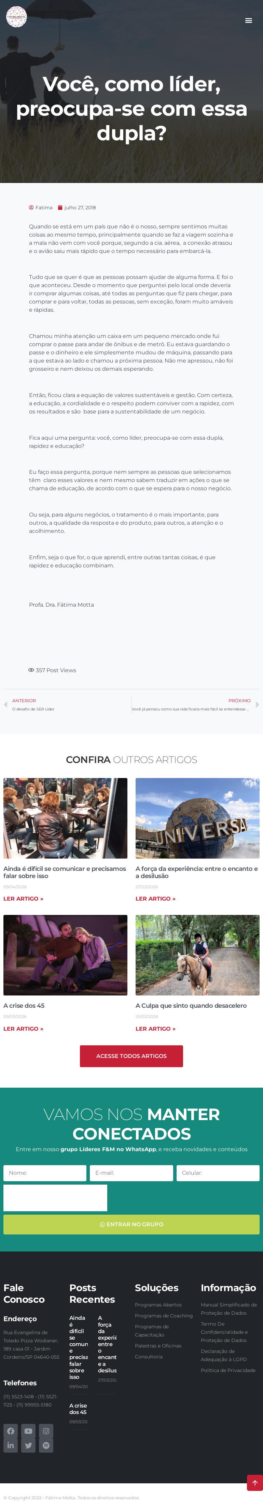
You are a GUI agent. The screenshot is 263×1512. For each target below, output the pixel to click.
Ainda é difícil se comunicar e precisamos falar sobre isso (64, 872)
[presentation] (55, 1198)
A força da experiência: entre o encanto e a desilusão (197, 872)
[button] (248, 20)
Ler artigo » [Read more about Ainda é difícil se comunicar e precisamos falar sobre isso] (23, 898)
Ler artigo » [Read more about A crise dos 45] (23, 1029)
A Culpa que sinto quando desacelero (191, 1005)
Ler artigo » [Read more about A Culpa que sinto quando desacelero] (156, 1029)
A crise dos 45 (23, 1005)
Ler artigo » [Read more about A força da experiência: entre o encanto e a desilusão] (156, 898)
